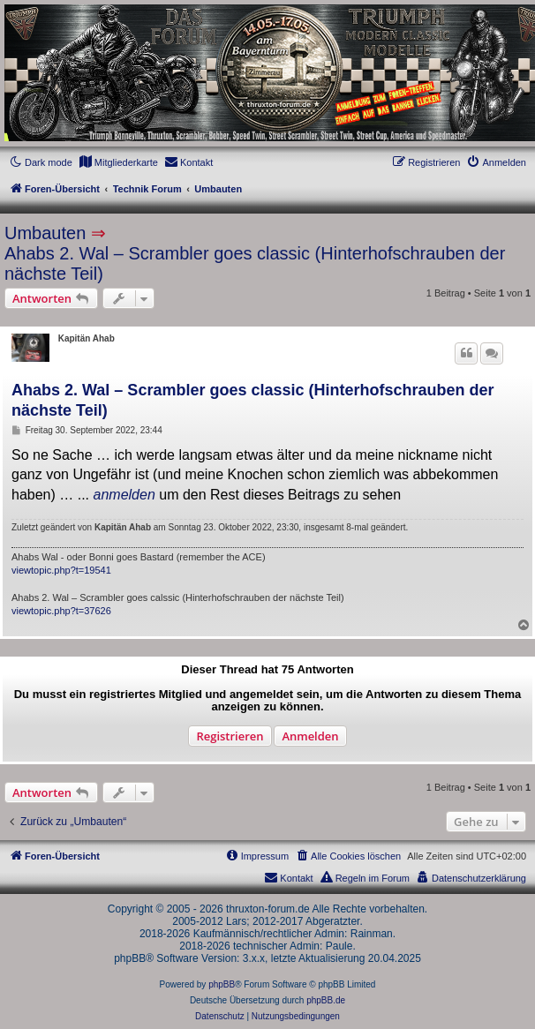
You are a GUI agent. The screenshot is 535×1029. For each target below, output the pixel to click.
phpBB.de (325, 1000)
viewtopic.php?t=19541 (61, 570)
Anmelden (310, 736)
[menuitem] (118, 162)
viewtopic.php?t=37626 (61, 610)
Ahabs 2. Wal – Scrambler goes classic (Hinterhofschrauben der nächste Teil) (254, 263)
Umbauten (45, 233)
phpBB (221, 984)
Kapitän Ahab (86, 338)
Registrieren (229, 736)
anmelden (124, 494)
